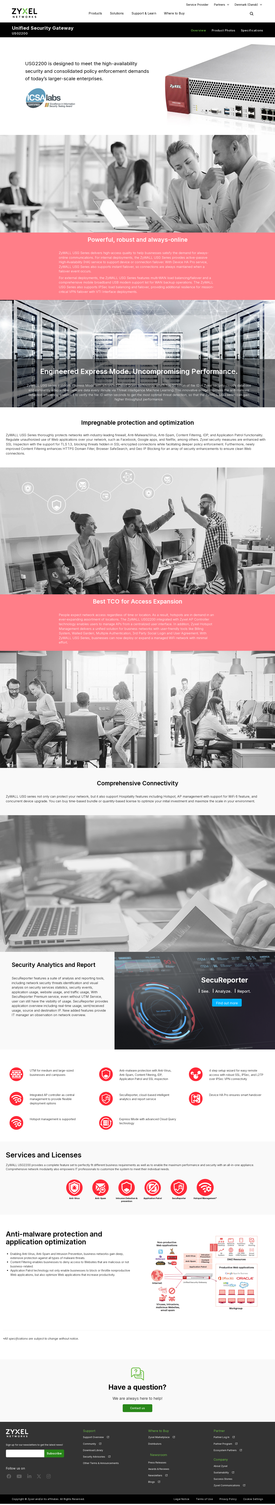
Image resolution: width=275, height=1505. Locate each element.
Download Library (93, 1451)
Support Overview (93, 1438)
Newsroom (156, 1454)
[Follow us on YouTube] (19, 1478)
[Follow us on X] (39, 1478)
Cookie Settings (253, 1500)
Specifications (252, 31)
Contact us (137, 1409)
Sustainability (221, 1473)
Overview (198, 31)
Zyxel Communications (227, 1486)
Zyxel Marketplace (159, 1438)
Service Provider (197, 5)
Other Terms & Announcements (101, 1464)
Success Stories (223, 1480)
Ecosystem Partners (225, 1451)
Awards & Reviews (158, 1467)
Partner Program (223, 1444)
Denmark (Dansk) (246, 5)
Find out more (227, 1003)
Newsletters (155, 1473)
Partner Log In (221, 1438)
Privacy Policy (228, 1500)
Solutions (117, 14)
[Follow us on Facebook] (9, 1478)
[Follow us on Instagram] (49, 1478)
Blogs (151, 1480)
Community (89, 1444)
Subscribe (54, 1454)
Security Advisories (94, 1457)
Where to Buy (174, 14)
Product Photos (223, 31)
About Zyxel (220, 1467)
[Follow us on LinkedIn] (29, 1478)
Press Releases (157, 1460)
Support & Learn (143, 14)
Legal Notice (182, 1500)
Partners (219, 5)
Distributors (154, 1444)
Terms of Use (204, 1500)
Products (95, 14)
